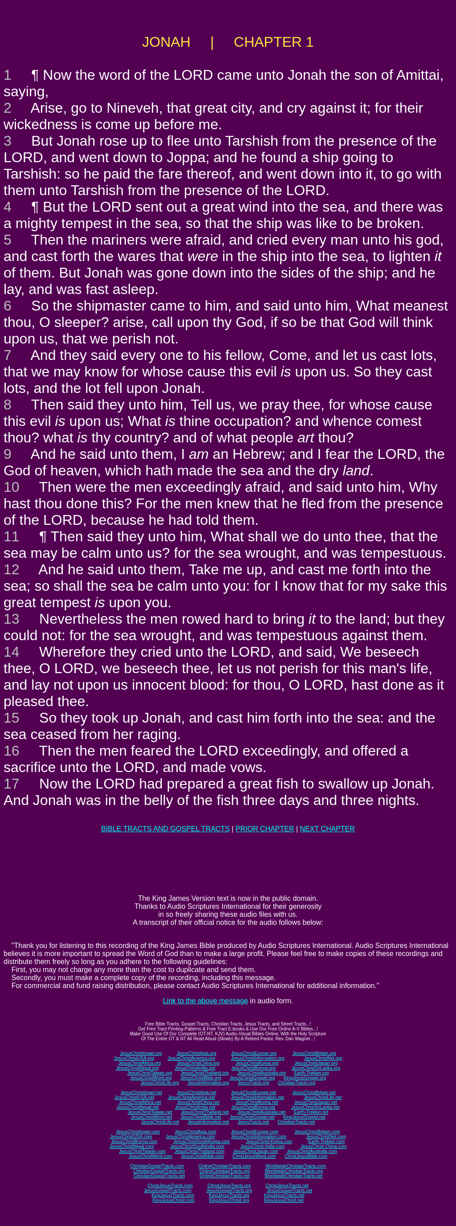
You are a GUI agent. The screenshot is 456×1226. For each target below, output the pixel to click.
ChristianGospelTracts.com (156, 1166)
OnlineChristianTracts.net (224, 1175)
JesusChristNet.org (323, 1058)
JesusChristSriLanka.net (315, 1107)
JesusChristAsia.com (195, 1131)
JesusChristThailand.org (205, 1073)
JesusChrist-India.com (262, 1146)
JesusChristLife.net (323, 1097)
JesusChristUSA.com (131, 1136)
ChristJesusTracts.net (286, 1185)
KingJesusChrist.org (229, 1200)
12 (12, 569)
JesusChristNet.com (326, 1136)
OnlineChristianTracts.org (225, 1171)
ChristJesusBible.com (306, 1156)
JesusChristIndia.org (195, 1068)
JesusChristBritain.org (314, 1053)
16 (12, 751)
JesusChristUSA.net (134, 1097)
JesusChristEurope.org (254, 1053)
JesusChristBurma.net (253, 1107)
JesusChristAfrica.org (139, 1063)
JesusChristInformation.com (258, 1136)
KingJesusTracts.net (284, 1195)
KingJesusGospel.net (304, 1117)
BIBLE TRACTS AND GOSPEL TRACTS (165, 829)
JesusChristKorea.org (257, 1063)
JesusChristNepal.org (137, 1068)
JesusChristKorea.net (257, 1102)
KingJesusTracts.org (229, 1195)
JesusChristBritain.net (313, 1092)
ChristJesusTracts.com (169, 1185)
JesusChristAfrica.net (140, 1102)
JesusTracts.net (253, 1122)
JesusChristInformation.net (257, 1097)
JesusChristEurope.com (254, 1131)
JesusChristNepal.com (132, 1146)
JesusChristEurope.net (253, 1092)
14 (12, 652)
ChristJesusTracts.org (229, 1185)
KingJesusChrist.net (284, 1200)
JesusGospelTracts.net (289, 1190)
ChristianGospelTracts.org (159, 1171)
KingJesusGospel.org (305, 1077)
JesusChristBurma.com (134, 1141)
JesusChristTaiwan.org (149, 1073)
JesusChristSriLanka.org (316, 1068)
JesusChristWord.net (151, 1117)
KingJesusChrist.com (173, 1200)
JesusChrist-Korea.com (269, 1141)
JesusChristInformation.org (258, 1058)
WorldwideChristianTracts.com (296, 1166)
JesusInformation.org (208, 1082)
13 (12, 619)
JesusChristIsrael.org (141, 1053)
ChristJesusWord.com (254, 1156)
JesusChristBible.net (200, 1117)
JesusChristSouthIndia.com (197, 1146)
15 (12, 718)
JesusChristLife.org (160, 1082)
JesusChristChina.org (198, 1063)
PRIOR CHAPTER (265, 829)
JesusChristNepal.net (138, 1107)
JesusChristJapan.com (255, 1151)
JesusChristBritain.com (317, 1131)
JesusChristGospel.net (252, 1117)
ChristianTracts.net (296, 1122)
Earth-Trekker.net (311, 1112)
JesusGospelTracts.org (229, 1190)
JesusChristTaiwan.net (150, 1112)
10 (12, 487)
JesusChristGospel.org (252, 1077)
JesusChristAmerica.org (191, 1058)
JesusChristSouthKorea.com (201, 1141)
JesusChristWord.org (150, 1077)
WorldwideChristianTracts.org (294, 1171)
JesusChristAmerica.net (191, 1097)
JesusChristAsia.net (196, 1092)
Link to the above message (205, 1001)
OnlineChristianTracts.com (225, 1166)
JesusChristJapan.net (315, 1102)
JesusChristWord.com (150, 1156)
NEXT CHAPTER (327, 829)
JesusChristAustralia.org (261, 1073)
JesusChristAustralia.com (312, 1151)
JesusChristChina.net (198, 1102)
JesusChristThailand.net (204, 1112)
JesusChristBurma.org (254, 1068)
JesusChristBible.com (202, 1156)
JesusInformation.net (208, 1122)
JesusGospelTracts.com (167, 1190)
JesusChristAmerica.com (190, 1136)
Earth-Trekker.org (311, 1073)
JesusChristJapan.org (316, 1063)
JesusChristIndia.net (195, 1107)
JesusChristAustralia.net (261, 1112)
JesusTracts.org (253, 1082)
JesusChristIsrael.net (141, 1092)
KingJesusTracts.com (173, 1195)
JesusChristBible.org (200, 1077)
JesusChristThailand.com (199, 1151)
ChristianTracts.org (296, 1082)
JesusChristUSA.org (134, 1058)
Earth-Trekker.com (326, 1141)
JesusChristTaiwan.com (142, 1151)
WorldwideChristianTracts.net (293, 1175)
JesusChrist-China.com (323, 1146)
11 (12, 536)
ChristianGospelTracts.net (159, 1175)
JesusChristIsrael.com (137, 1131)
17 (12, 784)
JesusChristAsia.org (196, 1053)
